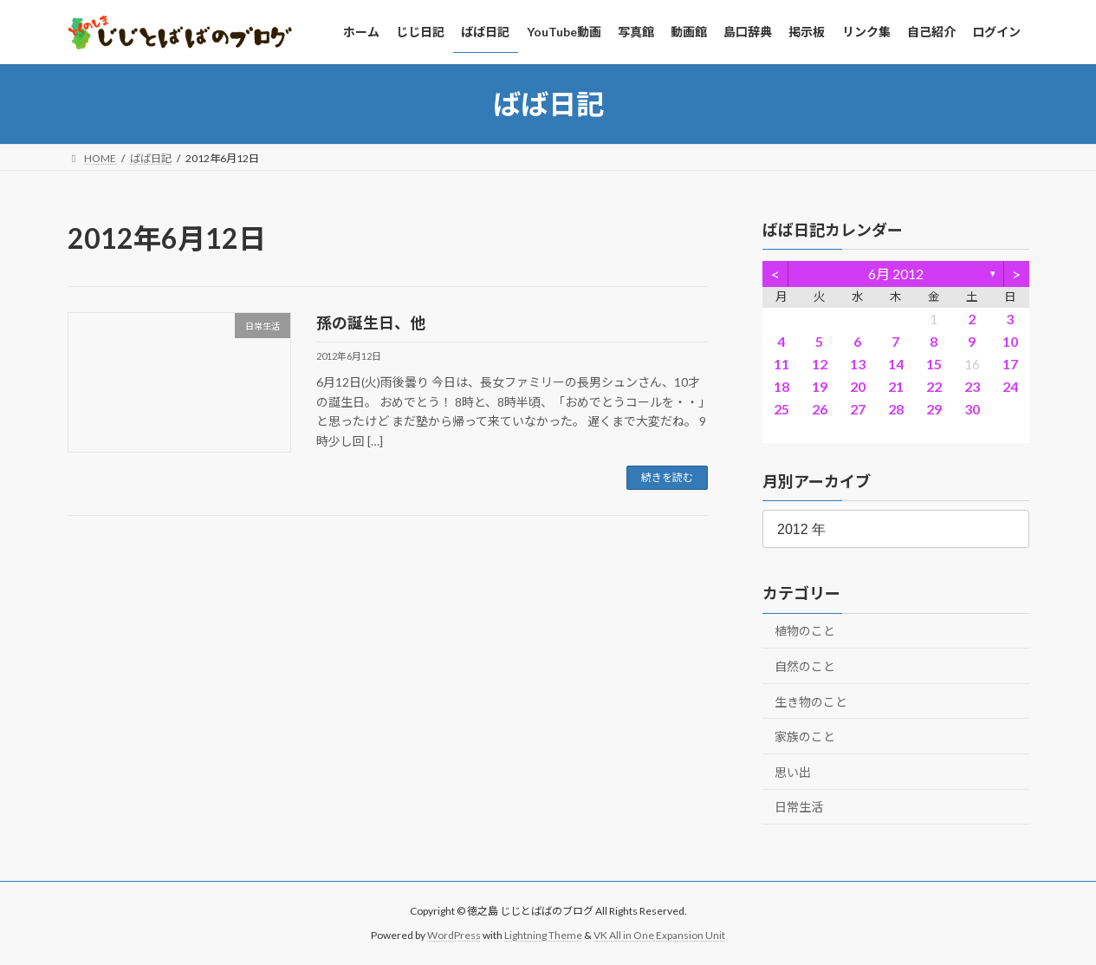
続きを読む (667, 477)
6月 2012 (896, 273)
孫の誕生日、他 (370, 322)
